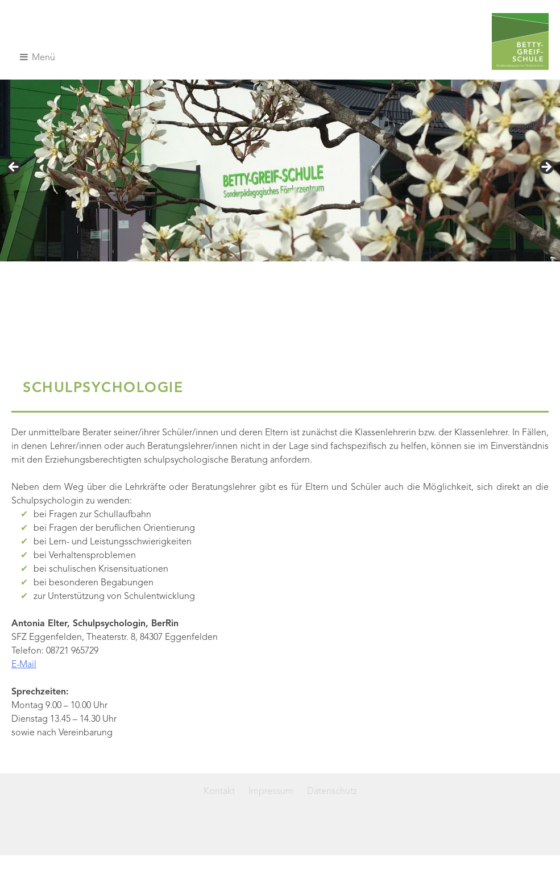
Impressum (270, 791)
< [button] (14, 167)
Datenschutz (332, 791)
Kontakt (219, 791)
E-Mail (23, 664)
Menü (37, 57)
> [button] (545, 167)
